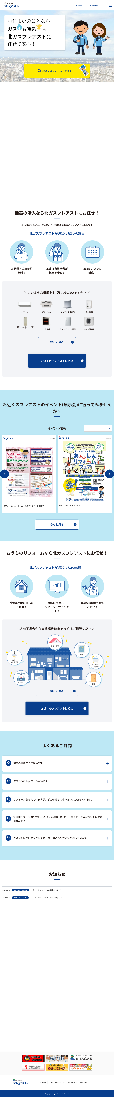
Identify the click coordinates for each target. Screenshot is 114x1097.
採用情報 (43, 1082)
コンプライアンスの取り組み (77, 1082)
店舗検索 (81, 5)
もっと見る (63, 529)
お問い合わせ (96, 5)
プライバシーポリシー (57, 1082)
